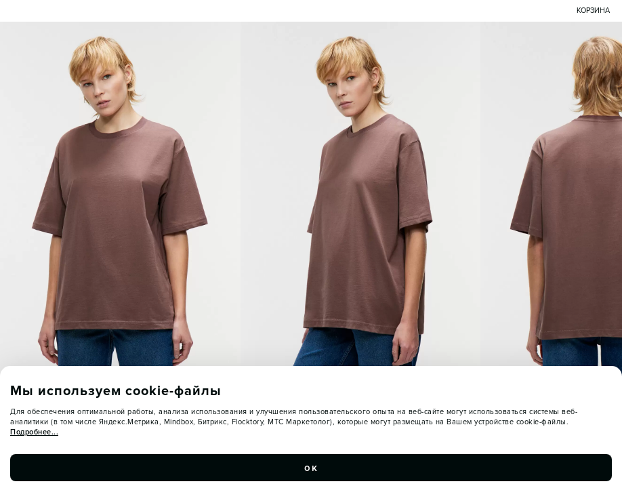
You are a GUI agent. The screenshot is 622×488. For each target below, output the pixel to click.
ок (311, 472)
